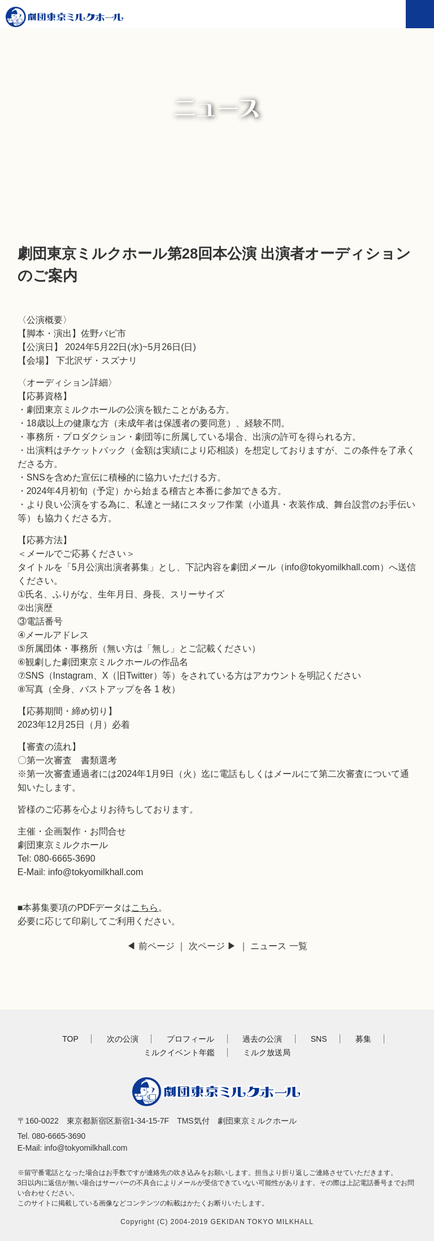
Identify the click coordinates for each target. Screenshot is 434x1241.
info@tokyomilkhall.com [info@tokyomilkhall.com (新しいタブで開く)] (332, 567)
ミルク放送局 (266, 1052)
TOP (70, 1038)
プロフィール (190, 1038)
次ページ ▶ (212, 946)
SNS (319, 1038)
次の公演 (122, 1038)
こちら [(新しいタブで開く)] (144, 907)
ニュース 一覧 (278, 946)
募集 (363, 1038)
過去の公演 (262, 1038)
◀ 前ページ (150, 946)
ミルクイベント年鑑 (179, 1052)
